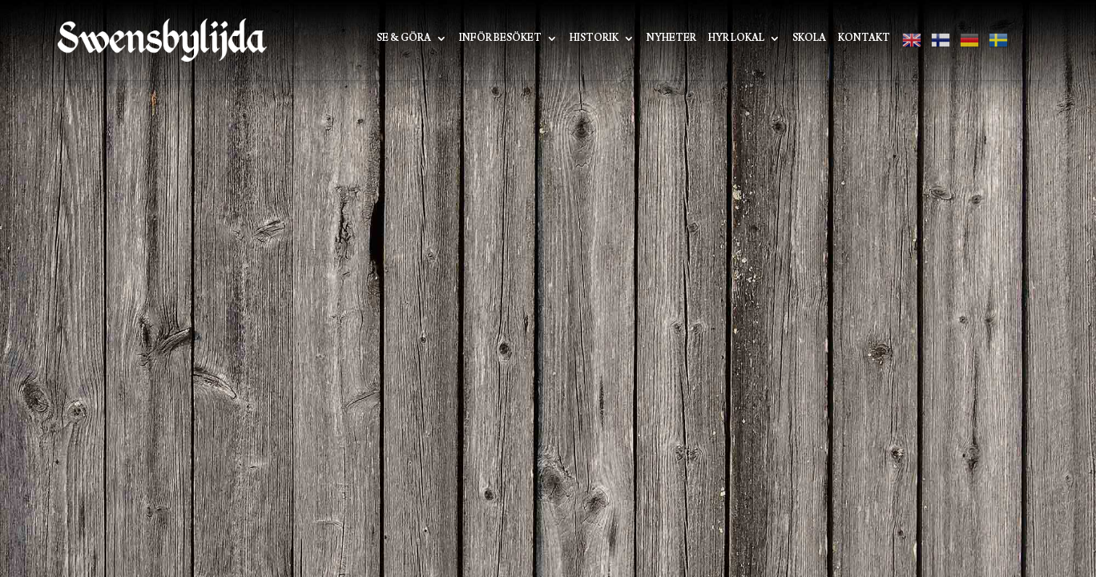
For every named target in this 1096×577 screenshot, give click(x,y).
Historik (594, 38)
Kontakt (864, 38)
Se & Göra (404, 38)
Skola (809, 38)
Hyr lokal (736, 38)
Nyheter (671, 38)
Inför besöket (500, 38)
